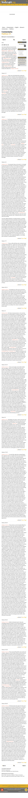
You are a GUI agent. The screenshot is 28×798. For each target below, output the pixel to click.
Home (3, 27)
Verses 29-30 (4, 703)
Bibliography (21, 54)
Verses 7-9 (4, 241)
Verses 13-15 (4, 364)
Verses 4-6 (4, 162)
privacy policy (11, 785)
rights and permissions (20, 785)
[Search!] (25, 46)
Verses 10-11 (4, 287)
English (16, 27)
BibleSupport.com (9, 771)
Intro (3, 42)
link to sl (18, 786)
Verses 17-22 (4, 452)
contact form (19, 789)
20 (24, 39)
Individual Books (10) (21, 65)
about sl (14, 786)
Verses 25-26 (4, 619)
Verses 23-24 (4, 522)
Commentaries (10, 27)
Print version (21, 50)
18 (4, 39)
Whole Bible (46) (22, 59)
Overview (21, 52)
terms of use (4, 785)
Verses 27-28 (4, 649)
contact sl (9, 786)
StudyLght (6, 2)
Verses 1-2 (4, 73)
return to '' (22, 70)
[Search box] (21, 46)
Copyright (21, 53)
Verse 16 (3, 417)
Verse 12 (3, 310)
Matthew (11, 29)
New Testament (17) (22, 60)
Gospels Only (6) (22, 62)
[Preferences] (26, 4)
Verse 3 (3, 117)
